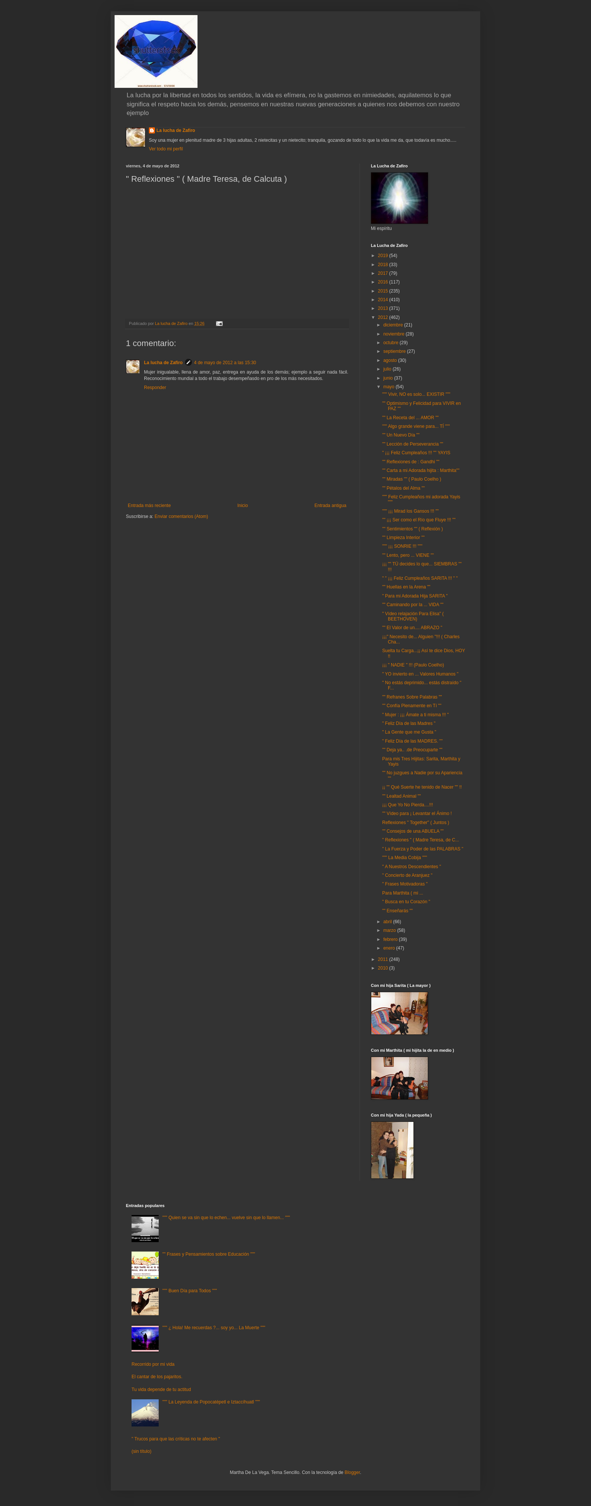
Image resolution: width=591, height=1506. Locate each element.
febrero (391, 939)
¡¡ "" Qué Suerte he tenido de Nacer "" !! (422, 787)
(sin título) (142, 1451)
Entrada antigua (330, 505)
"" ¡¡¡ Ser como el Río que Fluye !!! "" (418, 519)
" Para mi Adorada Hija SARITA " (415, 596)
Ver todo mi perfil (166, 149)
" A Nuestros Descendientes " (411, 866)
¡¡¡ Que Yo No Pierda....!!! (407, 804)
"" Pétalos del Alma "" (403, 488)
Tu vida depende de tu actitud (161, 1389)
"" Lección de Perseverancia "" (412, 444)
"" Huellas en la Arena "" (406, 587)
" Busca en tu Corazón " (406, 901)
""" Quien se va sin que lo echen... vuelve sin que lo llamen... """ (226, 1217)
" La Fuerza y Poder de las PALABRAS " (422, 849)
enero (389, 948)
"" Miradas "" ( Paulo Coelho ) (411, 479)
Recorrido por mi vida (153, 1364)
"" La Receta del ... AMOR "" (410, 417)
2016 (383, 282)
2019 (383, 255)
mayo (389, 386)
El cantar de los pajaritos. (157, 1376)
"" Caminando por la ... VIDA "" (412, 604)
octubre (391, 342)
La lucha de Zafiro (175, 130)
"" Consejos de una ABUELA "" (413, 831)
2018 (383, 264)
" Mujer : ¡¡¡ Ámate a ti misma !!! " (415, 714)
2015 (383, 291)
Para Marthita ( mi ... (402, 893)
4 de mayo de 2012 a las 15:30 (225, 362)
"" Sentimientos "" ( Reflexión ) (412, 529)
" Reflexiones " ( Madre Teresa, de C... (420, 840)
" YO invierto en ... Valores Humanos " (420, 674)
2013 (383, 308)
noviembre (394, 334)
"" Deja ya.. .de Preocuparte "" (412, 749)
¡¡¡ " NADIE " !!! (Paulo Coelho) (413, 665)
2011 (383, 959)
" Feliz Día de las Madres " (408, 723)
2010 (383, 968)
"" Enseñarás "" (397, 910)
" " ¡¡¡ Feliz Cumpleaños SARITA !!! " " (420, 578)
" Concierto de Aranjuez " (407, 875)
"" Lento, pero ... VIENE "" (408, 555)
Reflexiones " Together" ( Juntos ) (415, 822)
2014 (383, 299)
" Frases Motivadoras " (405, 884)
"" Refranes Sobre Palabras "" (412, 697)
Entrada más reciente (149, 505)
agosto (390, 360)
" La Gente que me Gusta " (409, 732)
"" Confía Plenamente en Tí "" (411, 705)
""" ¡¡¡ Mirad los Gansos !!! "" (410, 511)
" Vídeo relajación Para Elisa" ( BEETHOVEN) (413, 616)
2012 (383, 317)
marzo (390, 930)
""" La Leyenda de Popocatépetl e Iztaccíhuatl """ (211, 1402)
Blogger (352, 1472)
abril (388, 921)
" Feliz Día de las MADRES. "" (412, 741)
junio (388, 378)
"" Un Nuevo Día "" (401, 435)
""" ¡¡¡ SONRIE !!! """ (402, 546)
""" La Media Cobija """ (404, 857)
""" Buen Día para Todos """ (189, 1290)
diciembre (393, 325)
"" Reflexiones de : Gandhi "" (410, 461)
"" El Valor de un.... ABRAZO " (412, 627)
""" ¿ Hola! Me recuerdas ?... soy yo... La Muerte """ (213, 1327)
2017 (383, 273)
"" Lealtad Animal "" (401, 796)
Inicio (242, 505)
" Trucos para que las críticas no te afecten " (176, 1439)
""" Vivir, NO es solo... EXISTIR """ (416, 394)
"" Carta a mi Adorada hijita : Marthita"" (420, 470)
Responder (155, 387)
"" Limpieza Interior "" (403, 537)
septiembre (395, 351)
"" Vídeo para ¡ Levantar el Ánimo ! (417, 813)
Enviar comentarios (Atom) (181, 516)
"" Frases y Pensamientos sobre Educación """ (208, 1254)
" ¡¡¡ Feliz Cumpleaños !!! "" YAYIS (416, 452)
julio (388, 369)
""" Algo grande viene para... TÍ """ (416, 426)
